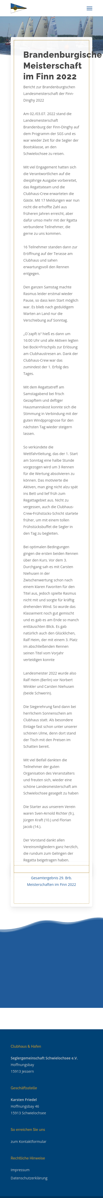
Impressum (20, 1169)
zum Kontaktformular (28, 1141)
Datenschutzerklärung (29, 1178)
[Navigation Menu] (89, 8)
